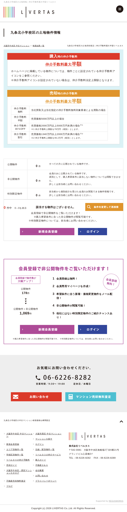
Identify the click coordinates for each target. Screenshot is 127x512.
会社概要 (39, 470)
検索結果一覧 (38, 46)
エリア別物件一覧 (14, 449)
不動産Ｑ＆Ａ (41, 465)
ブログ (9, 486)
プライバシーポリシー (46, 481)
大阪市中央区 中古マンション (17, 46)
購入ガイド (40, 460)
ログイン (39, 444)
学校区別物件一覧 (14, 455)
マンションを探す (43, 439)
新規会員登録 (12, 444)
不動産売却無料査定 (15, 481)
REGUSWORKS (116, 501)
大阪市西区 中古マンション (48, 434)
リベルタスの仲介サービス (48, 455)
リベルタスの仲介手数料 (18, 460)
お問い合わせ (41, 476)
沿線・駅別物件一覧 (44, 449)
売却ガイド (11, 465)
